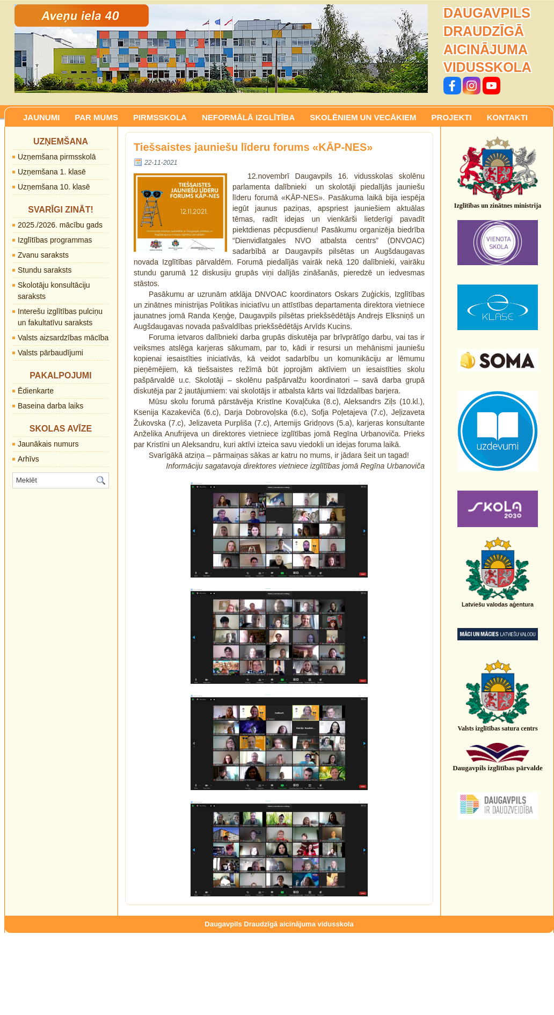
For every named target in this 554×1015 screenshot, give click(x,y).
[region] (221, 48)
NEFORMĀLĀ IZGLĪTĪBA (248, 117)
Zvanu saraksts (43, 255)
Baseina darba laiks (50, 405)
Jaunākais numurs (48, 444)
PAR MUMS (96, 117)
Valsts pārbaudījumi (50, 352)
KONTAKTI (507, 117)
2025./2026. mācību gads (60, 225)
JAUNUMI (41, 117)
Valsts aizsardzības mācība (63, 337)
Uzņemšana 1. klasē (52, 171)
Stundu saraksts (44, 270)
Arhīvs (28, 459)
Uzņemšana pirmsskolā (57, 156)
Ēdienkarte (36, 390)
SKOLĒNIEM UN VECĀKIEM (363, 117)
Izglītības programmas (55, 240)
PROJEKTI (452, 117)
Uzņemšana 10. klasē (54, 186)
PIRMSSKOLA (160, 117)
